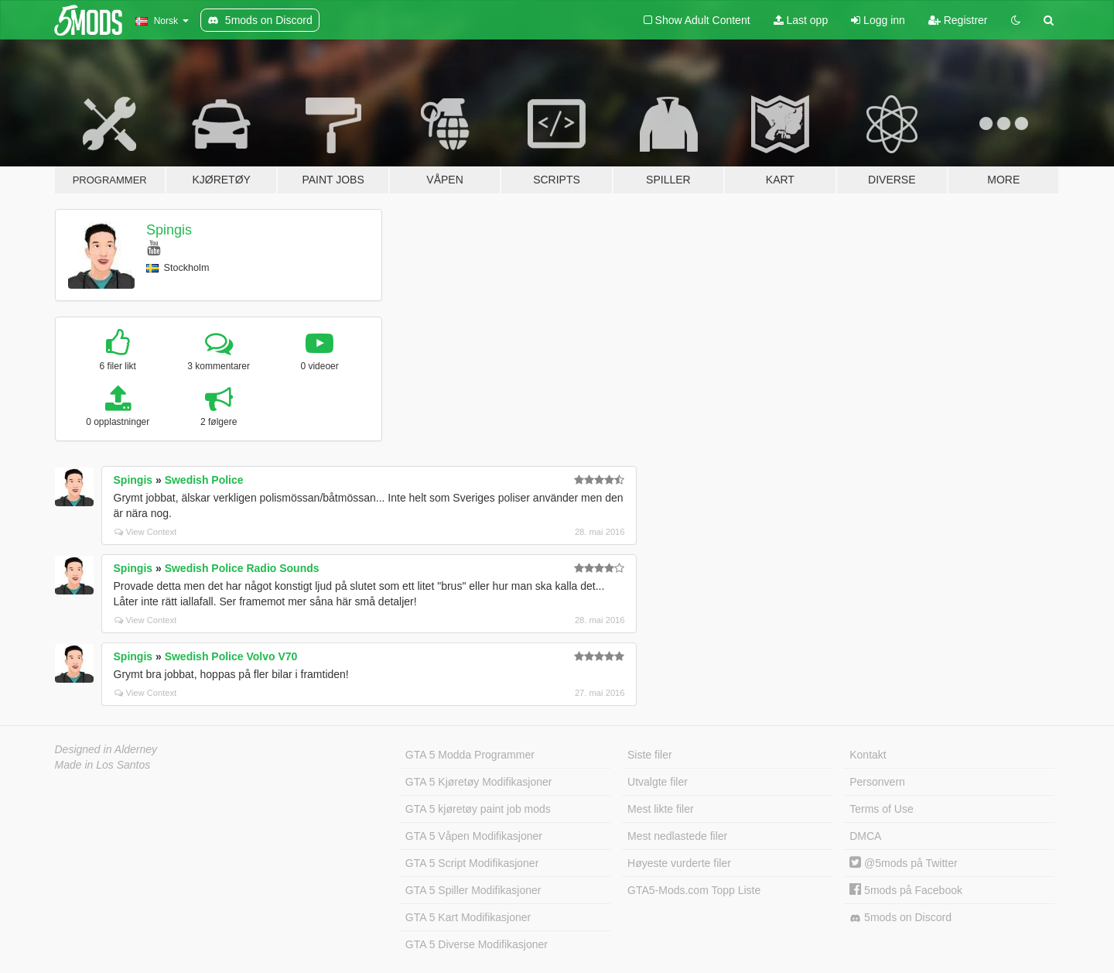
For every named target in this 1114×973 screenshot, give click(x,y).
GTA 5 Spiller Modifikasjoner (473, 890)
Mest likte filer (660, 809)
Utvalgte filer (657, 782)
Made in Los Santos (103, 765)
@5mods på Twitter (903, 863)
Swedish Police (204, 480)
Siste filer (649, 755)
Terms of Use (881, 809)
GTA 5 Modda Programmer (470, 755)
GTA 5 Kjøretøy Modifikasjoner (478, 782)
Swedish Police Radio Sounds (242, 568)
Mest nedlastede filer (677, 836)
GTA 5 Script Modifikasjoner (471, 863)
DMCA (865, 836)
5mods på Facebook (905, 890)
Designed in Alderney (106, 749)
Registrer (958, 20)
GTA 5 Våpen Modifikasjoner (473, 836)
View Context (145, 531)
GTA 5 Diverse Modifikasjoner (476, 944)
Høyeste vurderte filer (679, 863)
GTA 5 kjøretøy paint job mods (478, 809)
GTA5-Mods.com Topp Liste (693, 890)
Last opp (801, 20)
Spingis (169, 230)
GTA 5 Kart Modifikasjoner (468, 917)
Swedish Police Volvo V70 (231, 656)
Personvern (877, 782)
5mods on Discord (900, 917)
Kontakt (867, 755)
